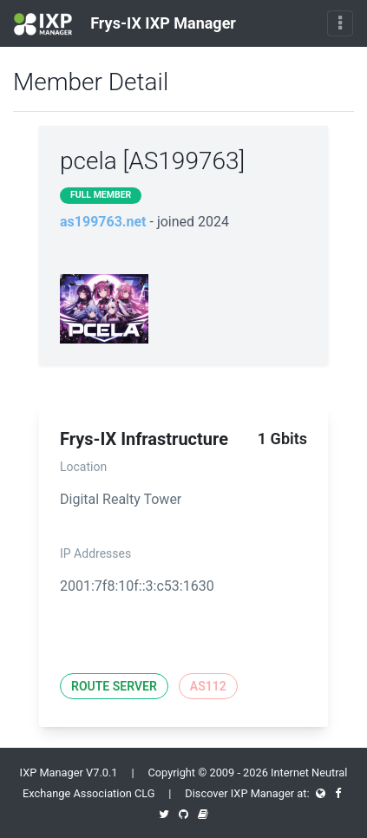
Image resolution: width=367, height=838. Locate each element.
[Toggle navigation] (340, 23)
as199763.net (103, 221)
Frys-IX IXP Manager (125, 24)
